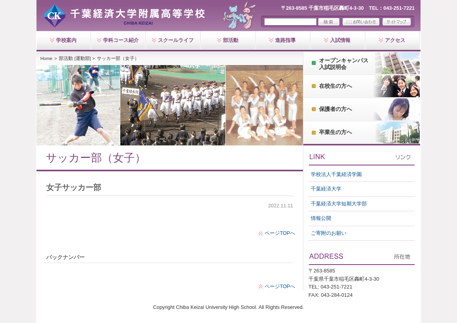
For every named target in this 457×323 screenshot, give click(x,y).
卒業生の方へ (335, 132)
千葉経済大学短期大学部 (339, 204)
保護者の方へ (335, 109)
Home (46, 58)
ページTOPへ (280, 233)
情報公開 (321, 218)
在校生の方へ (335, 86)
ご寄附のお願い (328, 233)
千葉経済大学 (326, 189)
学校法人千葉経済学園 (336, 174)
